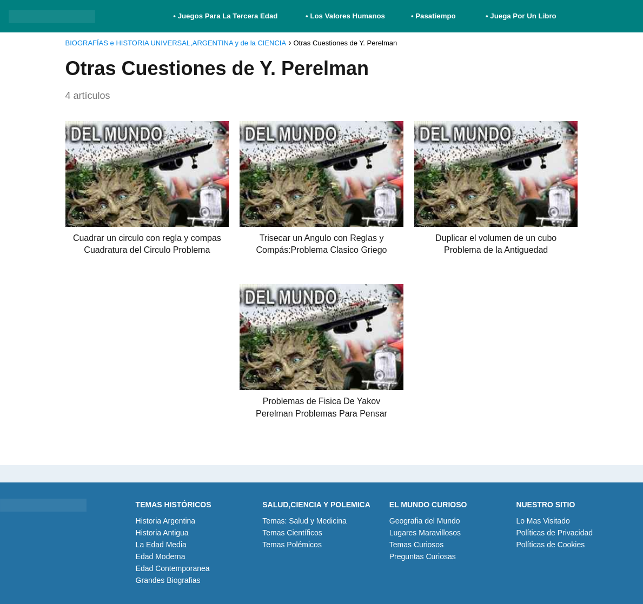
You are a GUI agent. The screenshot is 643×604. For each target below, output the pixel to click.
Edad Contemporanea (173, 568)
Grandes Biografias (168, 580)
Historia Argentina (166, 520)
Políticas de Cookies (550, 544)
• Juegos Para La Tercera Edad (226, 16)
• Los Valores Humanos (345, 16)
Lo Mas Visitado (542, 520)
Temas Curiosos (416, 544)
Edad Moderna (160, 556)
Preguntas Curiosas (422, 556)
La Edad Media (161, 544)
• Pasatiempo (433, 16)
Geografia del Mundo (424, 520)
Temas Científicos (292, 532)
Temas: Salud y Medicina (304, 520)
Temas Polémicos (292, 544)
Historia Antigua (162, 532)
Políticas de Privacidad (554, 532)
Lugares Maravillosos (425, 532)
